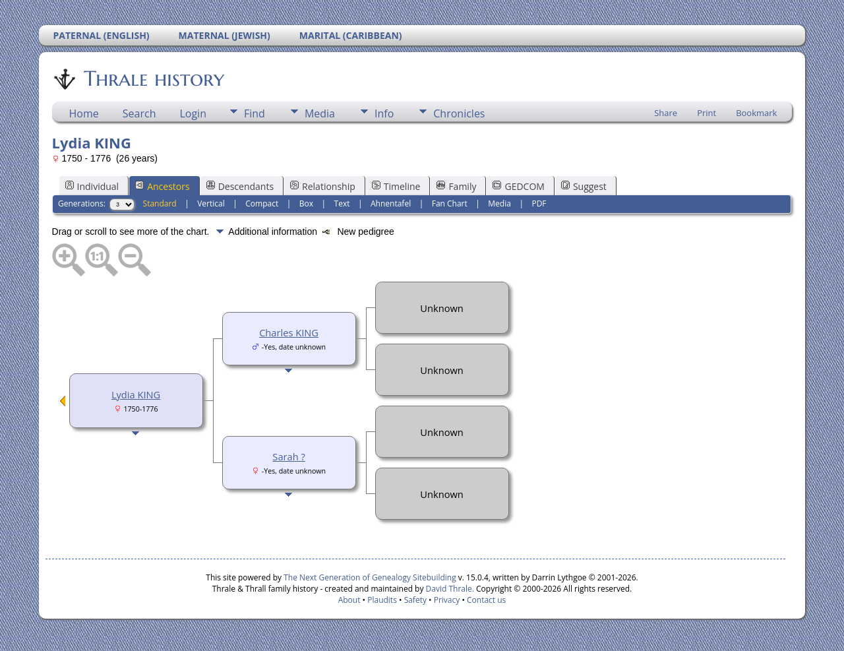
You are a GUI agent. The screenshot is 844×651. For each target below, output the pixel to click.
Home (84, 113)
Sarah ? (288, 456)
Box (306, 203)
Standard (160, 203)
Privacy (447, 599)
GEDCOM (518, 186)
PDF (538, 203)
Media (320, 113)
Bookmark (756, 113)
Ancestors (162, 186)
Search (139, 113)
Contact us (486, 599)
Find (254, 113)
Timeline (396, 186)
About (349, 599)
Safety (415, 599)
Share (665, 113)
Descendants (240, 186)
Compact (261, 203)
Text (342, 203)
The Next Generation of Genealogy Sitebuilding (370, 577)
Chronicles (459, 113)
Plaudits (382, 599)
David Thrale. (448, 588)
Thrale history (153, 78)
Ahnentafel (391, 203)
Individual (92, 186)
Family (456, 186)
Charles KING (288, 332)
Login (192, 113)
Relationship (322, 186)
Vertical (211, 203)
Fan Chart (449, 203)
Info (384, 113)
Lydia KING (135, 394)
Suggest (584, 186)
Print (706, 113)
